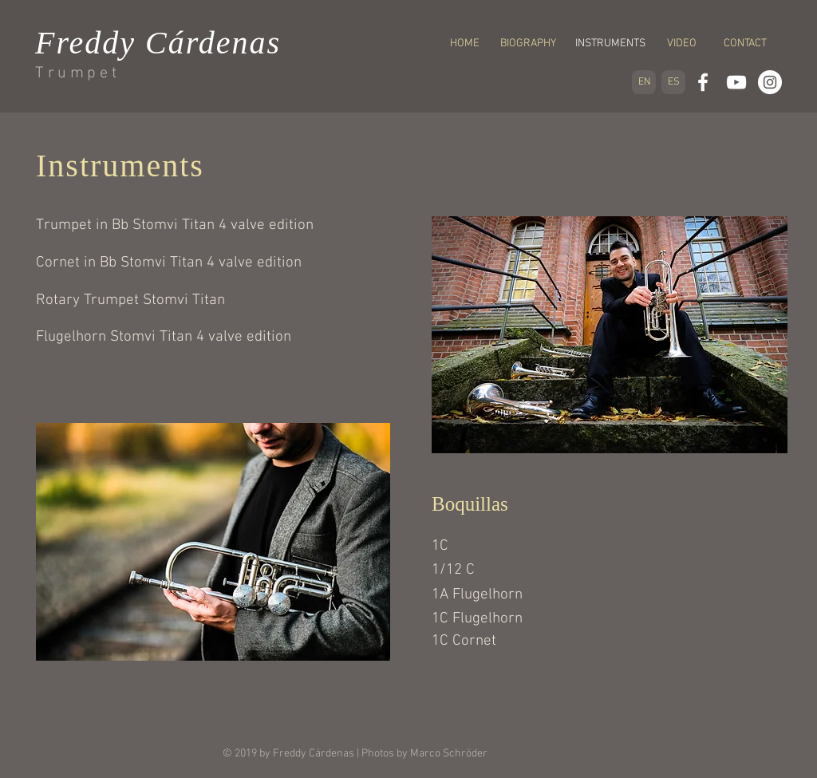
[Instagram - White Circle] (770, 82)
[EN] (644, 82)
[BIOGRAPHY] (528, 44)
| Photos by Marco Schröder (420, 753)
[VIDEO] (682, 44)
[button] (610, 44)
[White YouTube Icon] (736, 82)
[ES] (673, 82)
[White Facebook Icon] (703, 82)
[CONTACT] (745, 44)
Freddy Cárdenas (158, 43)
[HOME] (465, 44)
